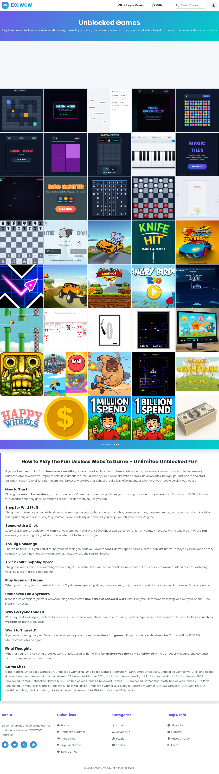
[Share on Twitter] (14, 744)
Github (158, 5)
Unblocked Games (71, 732)
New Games (67, 752)
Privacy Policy (179, 739)
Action (118, 725)
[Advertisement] (109, 65)
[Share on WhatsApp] (24, 744)
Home (63, 725)
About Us (175, 725)
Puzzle (118, 739)
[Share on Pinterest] (33, 744)
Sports (118, 745)
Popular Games (69, 745)
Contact (175, 732)
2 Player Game (131, 5)
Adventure (121, 732)
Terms (173, 745)
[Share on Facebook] (5, 744)
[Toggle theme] (213, 5)
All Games (66, 739)
